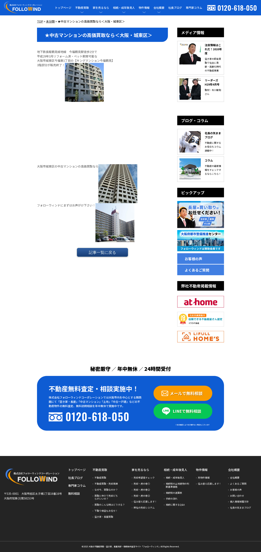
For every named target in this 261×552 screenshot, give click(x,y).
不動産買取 (82, 7)
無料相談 (74, 493)
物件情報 (144, 7)
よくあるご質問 (197, 269)
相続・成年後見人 (124, 7)
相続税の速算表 (174, 492)
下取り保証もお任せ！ (106, 510)
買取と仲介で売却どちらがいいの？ (106, 497)
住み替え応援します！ (145, 501)
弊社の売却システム (144, 507)
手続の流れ (171, 498)
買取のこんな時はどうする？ (109, 504)
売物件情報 (204, 477)
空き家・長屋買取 (103, 516)
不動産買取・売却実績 (106, 483)
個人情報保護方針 (239, 501)
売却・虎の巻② (142, 489)
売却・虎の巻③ (142, 495)
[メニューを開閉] (82, 12)
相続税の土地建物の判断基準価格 (177, 485)
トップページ (63, 8)
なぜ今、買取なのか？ (106, 489)
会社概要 (158, 7)
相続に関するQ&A (175, 504)
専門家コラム (194, 8)
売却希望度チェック (144, 477)
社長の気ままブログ (240, 507)
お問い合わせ (237, 495)
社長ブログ (175, 8)
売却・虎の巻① (142, 483)
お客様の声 (193, 258)
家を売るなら (101, 7)
